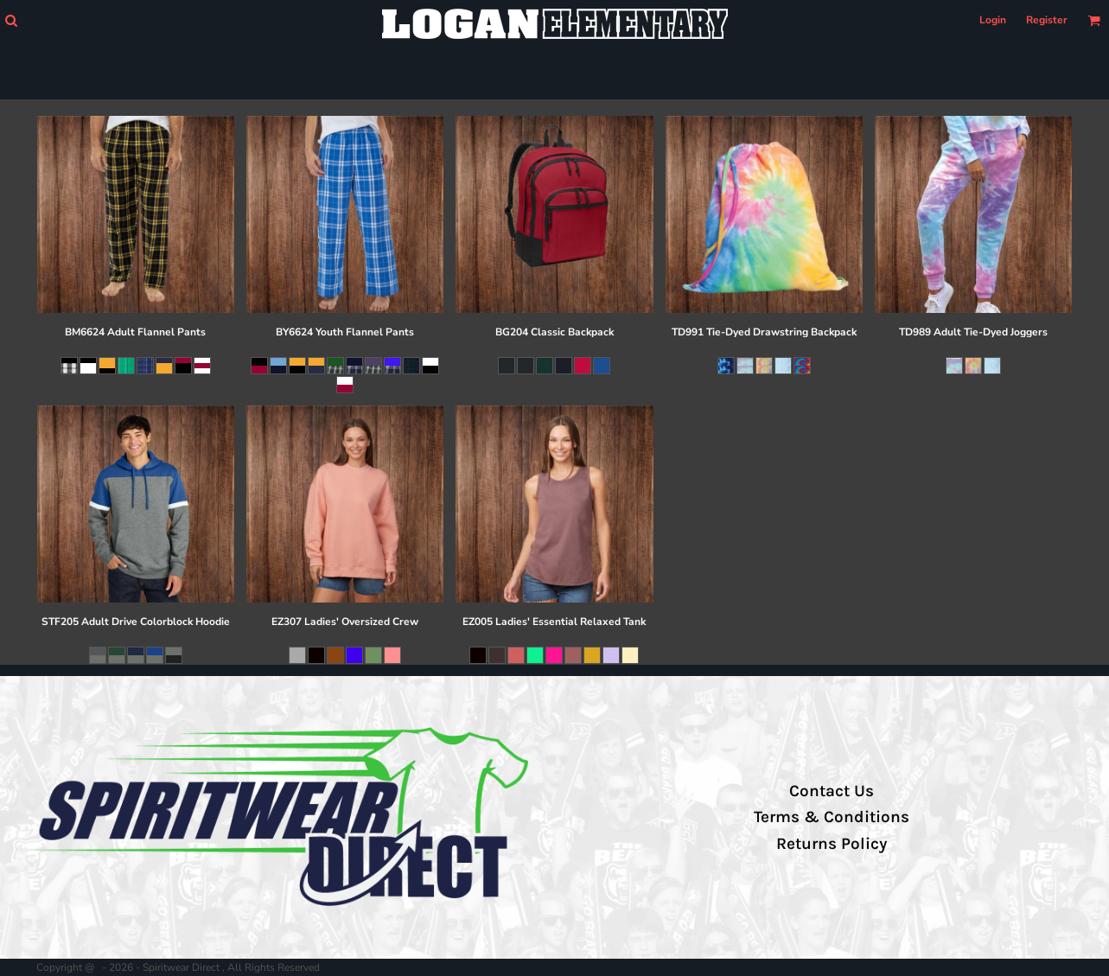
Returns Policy (831, 843)
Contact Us (831, 791)
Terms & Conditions (831, 816)
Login (992, 20)
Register (1047, 20)
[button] (10, 20)
